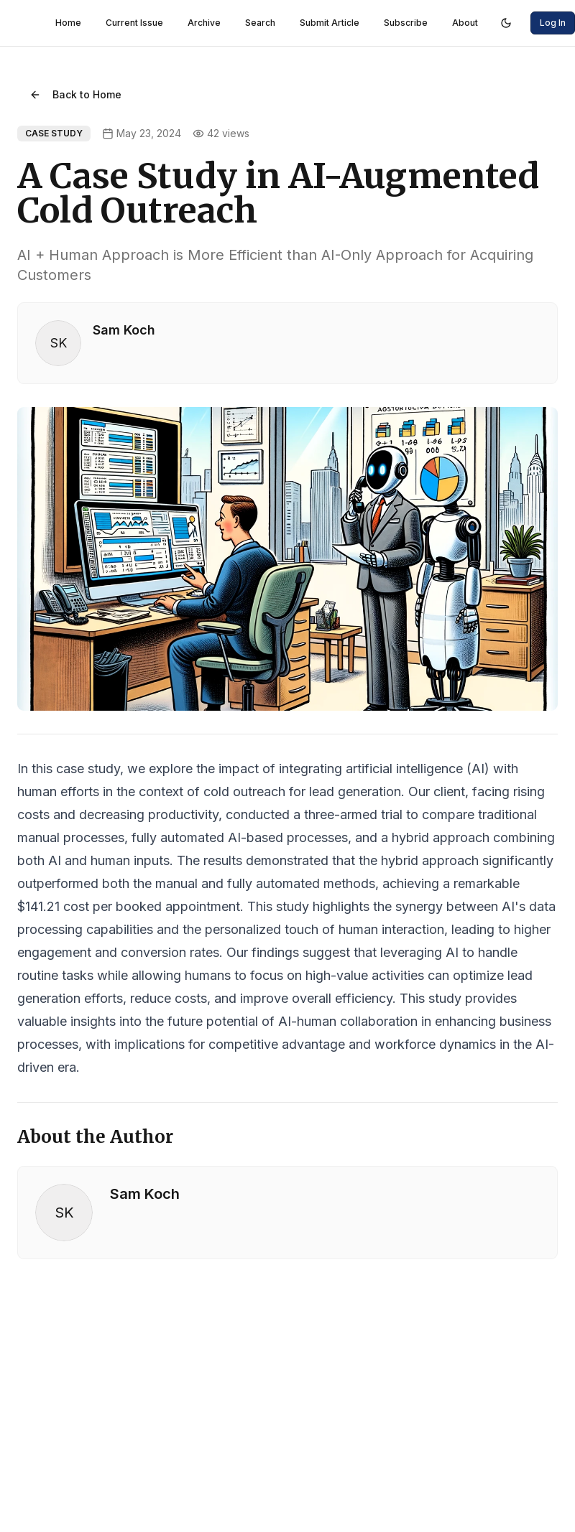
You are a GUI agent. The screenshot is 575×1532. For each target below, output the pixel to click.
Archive (204, 22)
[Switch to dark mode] (506, 23)
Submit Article (329, 22)
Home (68, 22)
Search (260, 22)
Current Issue (134, 22)
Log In (553, 22)
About (465, 22)
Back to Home (75, 94)
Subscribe (406, 22)
